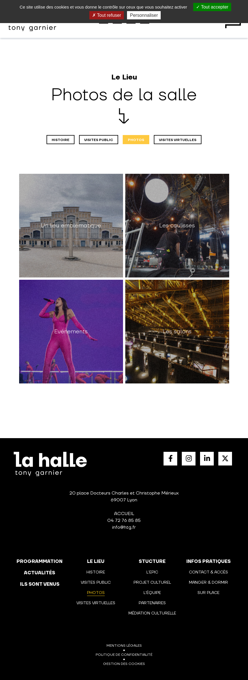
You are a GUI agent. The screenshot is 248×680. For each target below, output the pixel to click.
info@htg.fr (124, 527)
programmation (39, 561)
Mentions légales (124, 646)
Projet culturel (152, 582)
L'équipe (152, 592)
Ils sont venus (39, 584)
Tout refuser (106, 15)
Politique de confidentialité (124, 655)
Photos (136, 140)
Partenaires (152, 603)
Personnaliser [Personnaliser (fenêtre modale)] (144, 15)
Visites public (98, 140)
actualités (39, 573)
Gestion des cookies (124, 664)
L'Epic (152, 572)
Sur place (208, 592)
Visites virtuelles (177, 140)
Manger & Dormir (208, 582)
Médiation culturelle (152, 613)
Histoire (60, 140)
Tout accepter (212, 7)
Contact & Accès (208, 572)
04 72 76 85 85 (124, 520)
